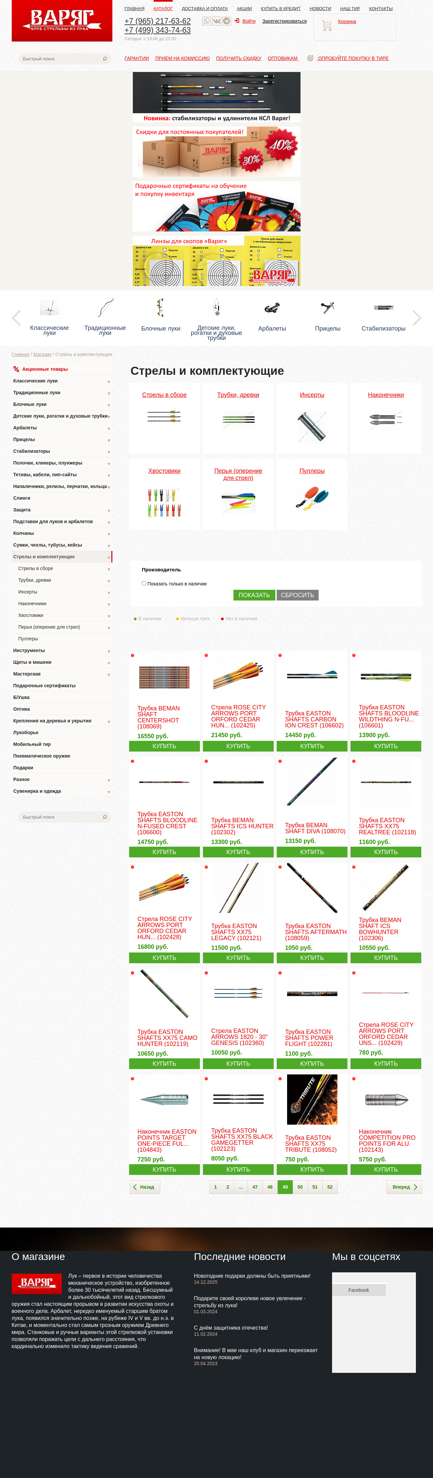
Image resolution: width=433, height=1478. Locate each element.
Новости (320, 8)
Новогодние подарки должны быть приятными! (252, 1276)
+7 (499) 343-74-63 (157, 30)
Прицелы (62, 440)
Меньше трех (197, 619)
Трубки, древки (64, 580)
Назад (143, 1187)
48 (270, 1187)
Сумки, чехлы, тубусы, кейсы (62, 545)
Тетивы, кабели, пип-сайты (62, 475)
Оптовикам (283, 58)
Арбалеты (62, 428)
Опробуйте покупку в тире (348, 58)
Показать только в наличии (177, 583)
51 (315, 1187)
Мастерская (62, 674)
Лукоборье (26, 732)
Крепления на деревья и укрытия (62, 721)
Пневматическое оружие (41, 756)
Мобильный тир (32, 744)
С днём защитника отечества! (231, 1328)
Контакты (381, 8)
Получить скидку (239, 58)
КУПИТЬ (164, 746)
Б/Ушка (21, 697)
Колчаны (62, 534)
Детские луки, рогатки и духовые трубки (62, 416)
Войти (245, 21)
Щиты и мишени (62, 662)
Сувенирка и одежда (62, 791)
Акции (244, 8)
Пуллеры (28, 638)
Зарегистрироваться (284, 21)
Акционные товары (40, 369)
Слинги (22, 498)
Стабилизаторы (62, 451)
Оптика (21, 709)
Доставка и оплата (205, 8)
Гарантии (137, 58)
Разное (62, 780)
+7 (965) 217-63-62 (157, 21)
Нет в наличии (242, 619)
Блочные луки (62, 405)
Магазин (42, 354)
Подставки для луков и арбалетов (62, 522)
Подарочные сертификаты (44, 685)
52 (330, 1187)
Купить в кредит (281, 8)
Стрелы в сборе (64, 569)
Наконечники (64, 604)
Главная (134, 8)
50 (300, 1187)
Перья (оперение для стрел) (64, 627)
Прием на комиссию (182, 58)
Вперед (405, 1187)
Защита (62, 510)
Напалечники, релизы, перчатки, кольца (62, 487)
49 (285, 1187)
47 (255, 1187)
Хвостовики (64, 616)
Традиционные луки (62, 393)
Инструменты (62, 651)
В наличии (154, 619)
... (241, 1187)
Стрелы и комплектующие (62, 557)
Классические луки (62, 381)
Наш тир (350, 8)
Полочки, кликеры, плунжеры (62, 463)
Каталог (163, 8)
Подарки (23, 767)
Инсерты (64, 592)
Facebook (358, 1290)
